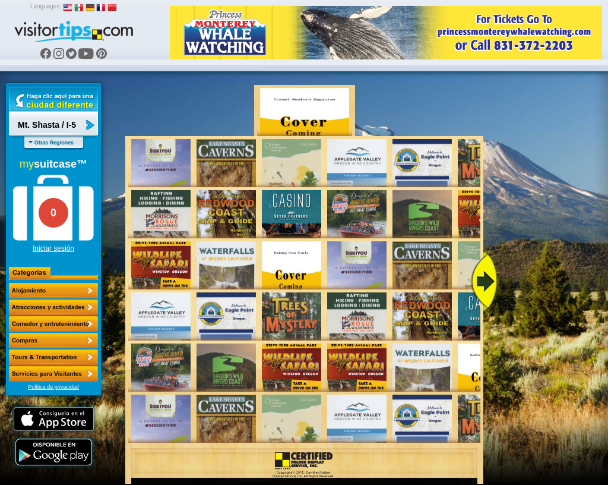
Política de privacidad (53, 387)
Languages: (45, 6)
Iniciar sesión (53, 248)
